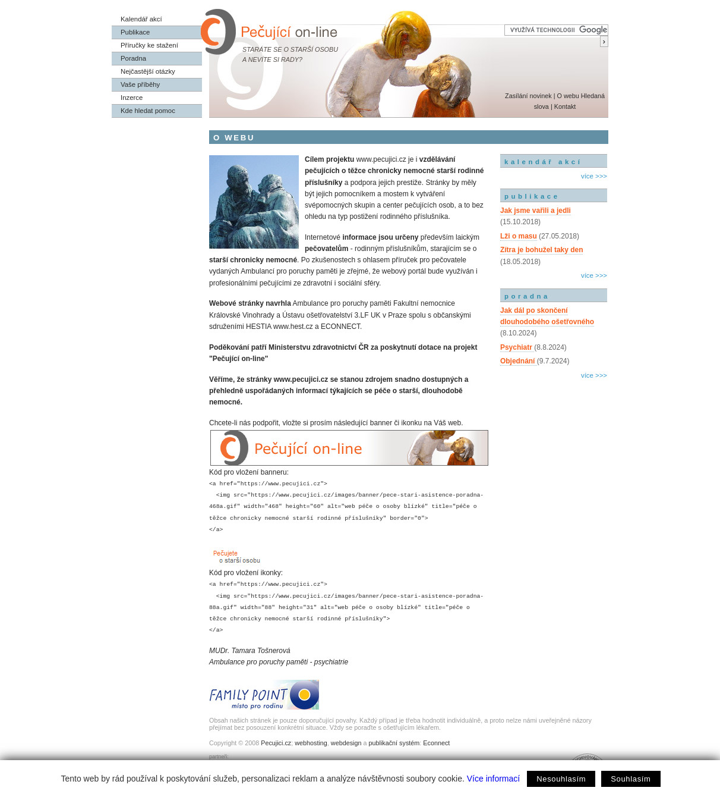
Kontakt (565, 106)
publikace (532, 196)
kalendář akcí (543, 161)
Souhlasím (630, 778)
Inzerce (132, 97)
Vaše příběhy (140, 84)
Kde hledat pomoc (148, 110)
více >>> (594, 176)
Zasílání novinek (528, 95)
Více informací (493, 778)
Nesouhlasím (561, 778)
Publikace (135, 32)
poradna (527, 296)
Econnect (436, 742)
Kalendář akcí (141, 19)
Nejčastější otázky (148, 71)
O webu (568, 95)
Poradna (133, 58)
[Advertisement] (553, 433)
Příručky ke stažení (149, 45)
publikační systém (393, 742)
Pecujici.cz (276, 742)
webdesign (346, 742)
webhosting (311, 742)
